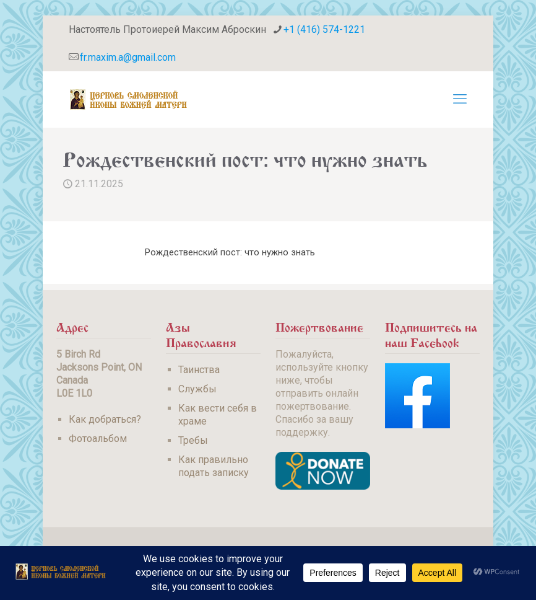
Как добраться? (105, 419)
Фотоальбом (98, 438)
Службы (197, 389)
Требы (193, 440)
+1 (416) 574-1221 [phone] (324, 29)
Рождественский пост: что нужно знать (230, 252)
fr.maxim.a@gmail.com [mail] (128, 57)
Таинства (199, 370)
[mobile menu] (459, 99)
